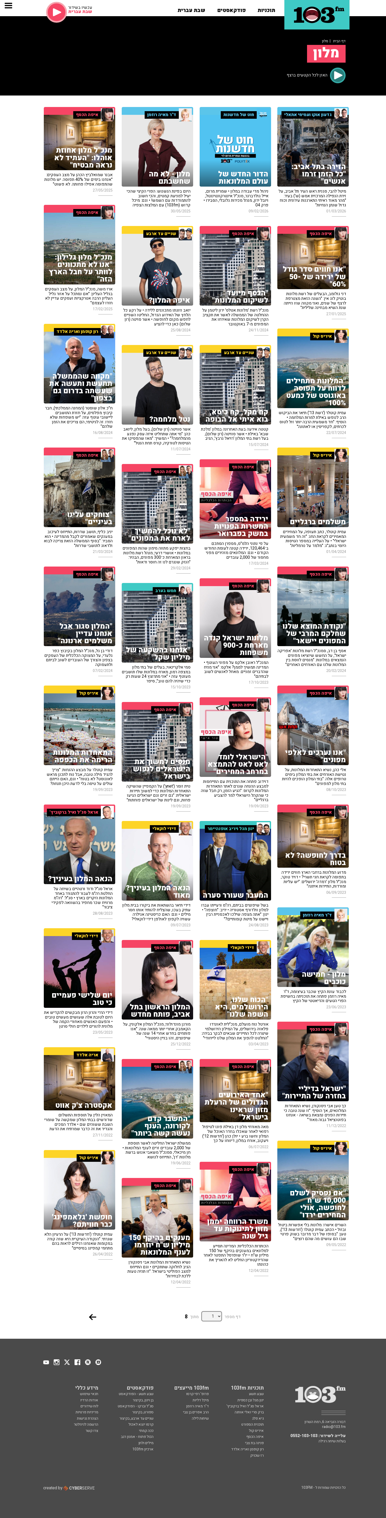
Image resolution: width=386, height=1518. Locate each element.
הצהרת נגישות (87, 1418)
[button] (266, 8)
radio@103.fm (334, 1427)
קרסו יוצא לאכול (141, 1424)
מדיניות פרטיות (87, 1412)
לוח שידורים (89, 1406)
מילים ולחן (146, 1443)
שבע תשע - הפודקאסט (136, 1394)
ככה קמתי (146, 1431)
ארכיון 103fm (143, 1449)
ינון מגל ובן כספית (250, 1400)
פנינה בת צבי (254, 1443)
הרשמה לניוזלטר (86, 1424)
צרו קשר (91, 1431)
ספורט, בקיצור (143, 1412)
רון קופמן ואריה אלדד (247, 1449)
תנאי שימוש (89, 1394)
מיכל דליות (201, 1400)
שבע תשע (256, 1394)
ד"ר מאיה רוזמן (197, 1406)
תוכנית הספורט (252, 1424)
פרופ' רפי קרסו (197, 1394)
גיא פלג (258, 1418)
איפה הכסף (255, 1437)
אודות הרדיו (89, 1400)
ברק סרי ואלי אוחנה (249, 1412)
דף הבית (339, 41)
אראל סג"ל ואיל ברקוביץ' (245, 1406)
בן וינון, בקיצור (143, 1400)
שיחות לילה (200, 1418)
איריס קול (256, 1431)
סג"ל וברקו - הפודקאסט (136, 1406)
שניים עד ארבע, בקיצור (136, 1418)
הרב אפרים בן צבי (196, 1412)
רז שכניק (257, 1455)
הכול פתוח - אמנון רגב (137, 1437)
